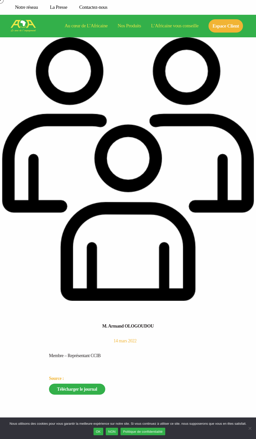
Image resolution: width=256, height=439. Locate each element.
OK (98, 431)
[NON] (249, 428)
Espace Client (225, 26)
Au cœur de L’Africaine (86, 26)
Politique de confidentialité (142, 431)
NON (112, 431)
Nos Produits (129, 26)
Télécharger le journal (77, 389)
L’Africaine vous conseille (174, 26)
